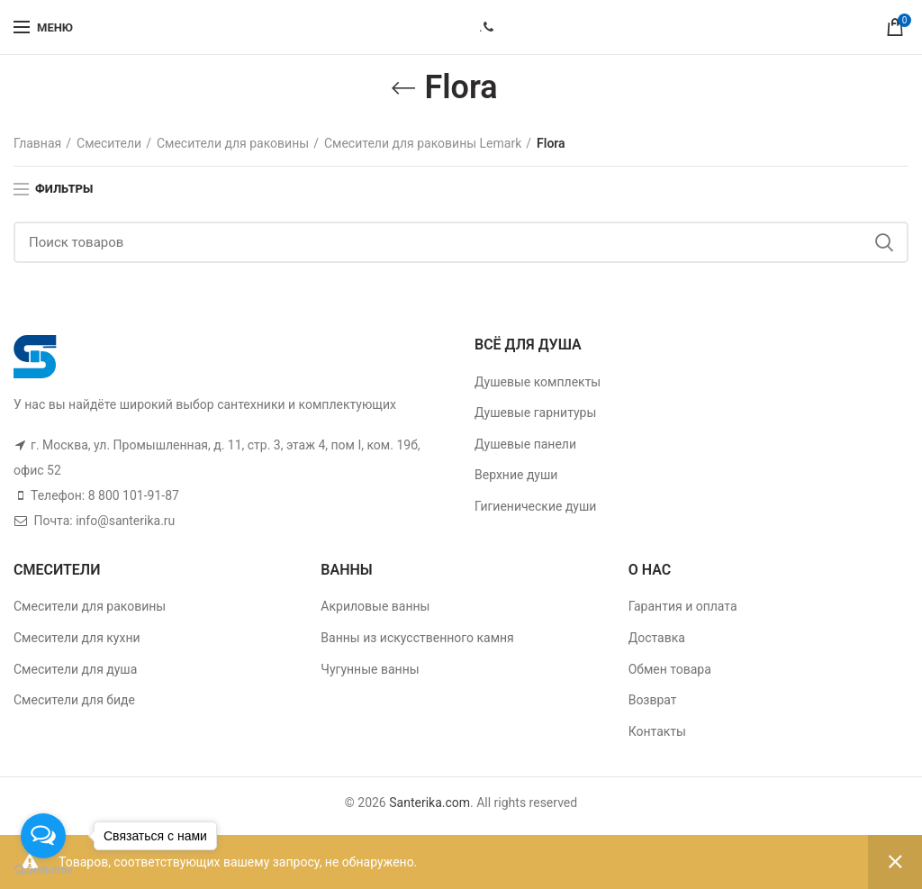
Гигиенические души (535, 506)
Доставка (656, 637)
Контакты (657, 731)
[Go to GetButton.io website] (43, 870)
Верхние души (516, 474)
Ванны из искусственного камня (417, 637)
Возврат (652, 700)
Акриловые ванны (375, 606)
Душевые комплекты (538, 382)
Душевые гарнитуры (535, 412)
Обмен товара (669, 669)
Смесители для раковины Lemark (422, 143)
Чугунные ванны (370, 669)
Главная (37, 143)
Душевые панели (525, 444)
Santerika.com (429, 802)
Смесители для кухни (77, 637)
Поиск (884, 242)
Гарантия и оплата (682, 606)
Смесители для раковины (233, 143)
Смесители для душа (75, 669)
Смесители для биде (74, 700)
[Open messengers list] (43, 835)
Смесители (109, 143)
